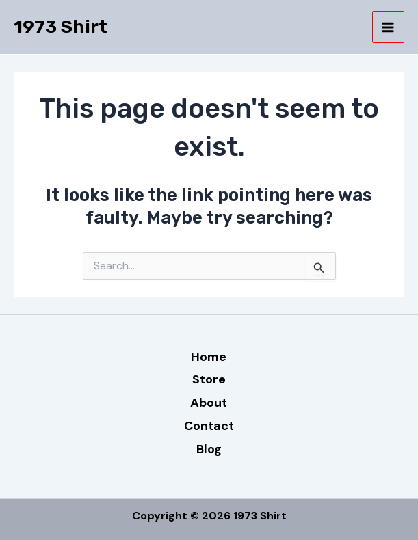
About (208, 402)
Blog (209, 449)
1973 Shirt (60, 27)
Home (208, 357)
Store (209, 379)
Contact (209, 426)
